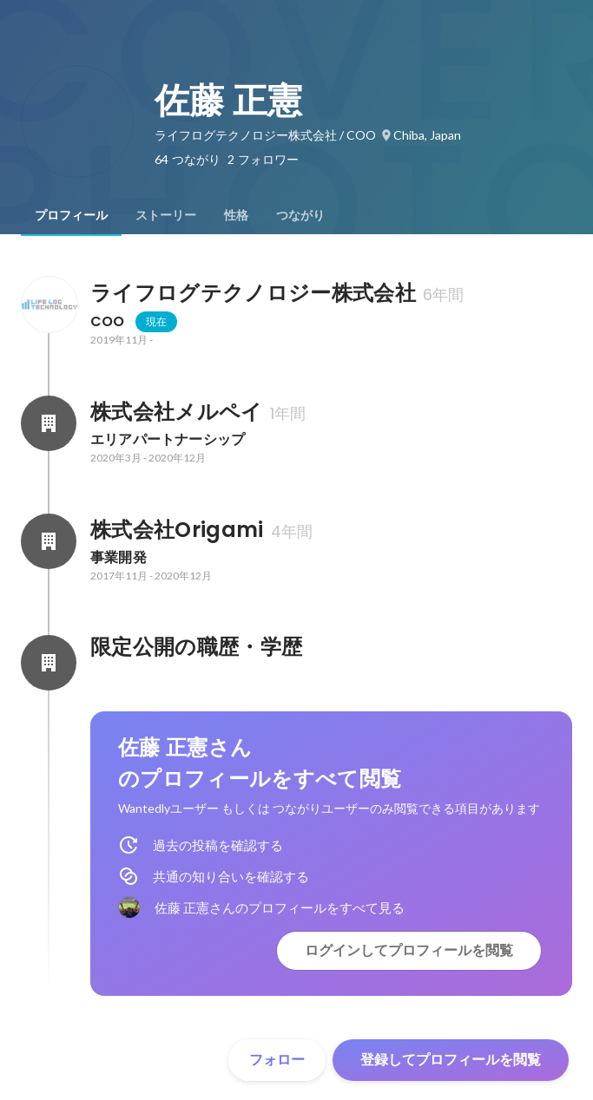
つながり (300, 215)
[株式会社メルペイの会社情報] (48, 423)
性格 (236, 215)
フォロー (277, 1060)
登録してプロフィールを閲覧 (450, 1060)
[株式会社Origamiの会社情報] (48, 541)
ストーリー (165, 215)
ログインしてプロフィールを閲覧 (409, 950)
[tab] (71, 215)
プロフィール (71, 215)
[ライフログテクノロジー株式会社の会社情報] (48, 304)
